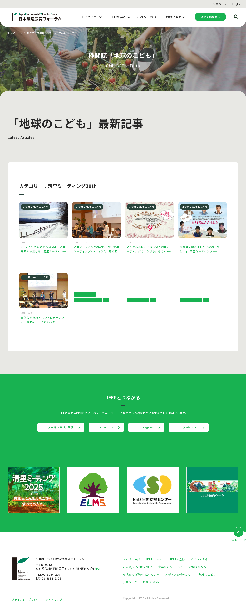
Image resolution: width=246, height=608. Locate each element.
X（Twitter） (191, 428)
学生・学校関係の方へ (192, 567)
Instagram (147, 428)
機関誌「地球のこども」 (42, 33)
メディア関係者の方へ (179, 575)
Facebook (105, 428)
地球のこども (207, 575)
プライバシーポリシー (26, 600)
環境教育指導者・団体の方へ (141, 575)
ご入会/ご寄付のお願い (137, 567)
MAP (98, 569)
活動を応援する (210, 17)
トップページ (16, 33)
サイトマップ (53, 600)
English (237, 4)
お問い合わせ (151, 582)
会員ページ (219, 4)
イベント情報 (198, 560)
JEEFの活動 (177, 560)
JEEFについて (155, 560)
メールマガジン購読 (58, 428)
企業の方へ (165, 567)
